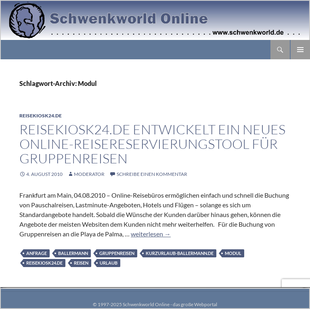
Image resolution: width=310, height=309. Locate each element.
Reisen (81, 262)
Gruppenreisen (116, 253)
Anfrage (36, 253)
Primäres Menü (300, 49)
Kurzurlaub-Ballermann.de (180, 253)
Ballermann (73, 253)
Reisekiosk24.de (40, 116)
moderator (89, 174)
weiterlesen (151, 234)
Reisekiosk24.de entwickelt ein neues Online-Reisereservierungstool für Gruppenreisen (152, 144)
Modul (233, 253)
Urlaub (108, 262)
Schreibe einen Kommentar (152, 174)
